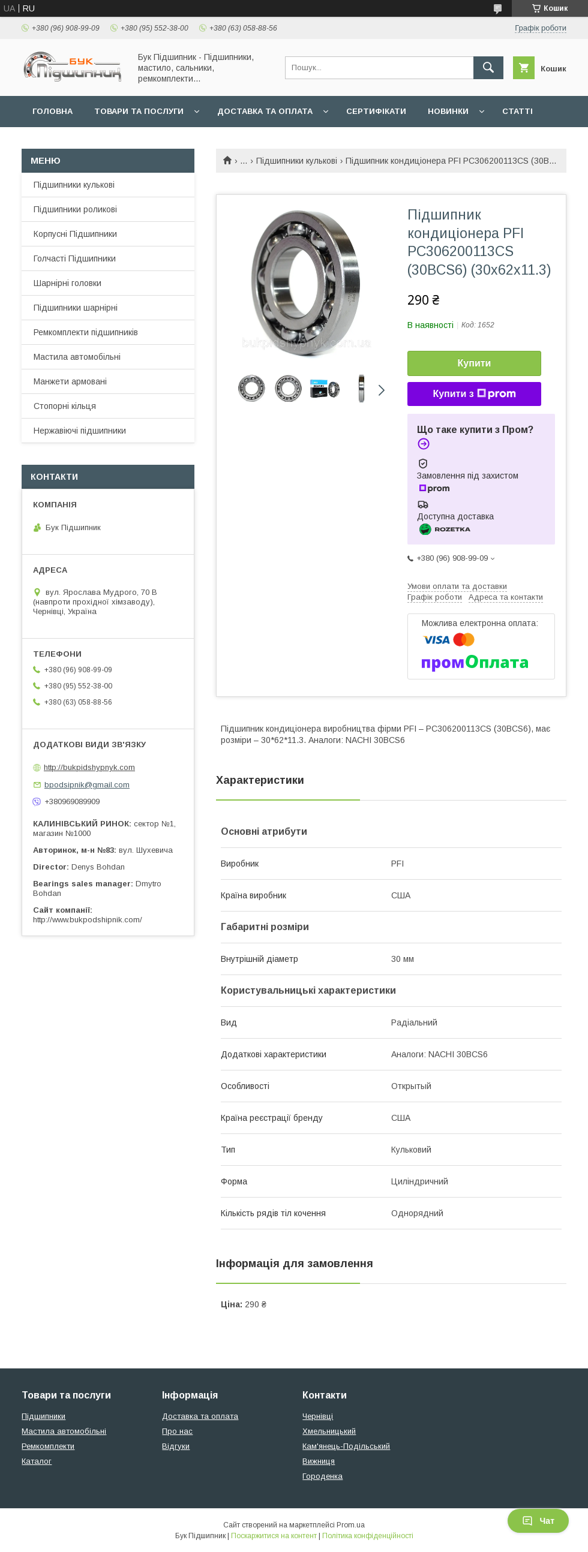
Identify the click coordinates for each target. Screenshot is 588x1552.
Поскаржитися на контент (274, 1536)
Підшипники (43, 1416)
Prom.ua (351, 1525)
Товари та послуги (139, 111)
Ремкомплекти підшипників (86, 332)
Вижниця (318, 1461)
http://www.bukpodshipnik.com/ (87, 919)
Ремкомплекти (48, 1446)
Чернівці (317, 1416)
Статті (517, 111)
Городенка (322, 1476)
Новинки (448, 111)
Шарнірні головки (67, 283)
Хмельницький (329, 1431)
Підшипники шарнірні (76, 307)
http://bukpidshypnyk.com (89, 767)
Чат (538, 1520)
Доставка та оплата (265, 111)
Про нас (177, 1431)
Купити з (474, 394)
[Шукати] (488, 67)
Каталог (37, 1461)
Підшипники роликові (75, 209)
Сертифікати (376, 111)
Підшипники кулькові (296, 161)
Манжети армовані (70, 381)
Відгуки (176, 1446)
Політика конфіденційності (367, 1536)
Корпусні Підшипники (75, 234)
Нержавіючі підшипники (80, 430)
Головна (52, 111)
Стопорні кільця (65, 406)
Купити (474, 363)
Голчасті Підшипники (75, 258)
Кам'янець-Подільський (346, 1446)
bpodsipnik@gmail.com (87, 784)
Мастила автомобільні (77, 357)
